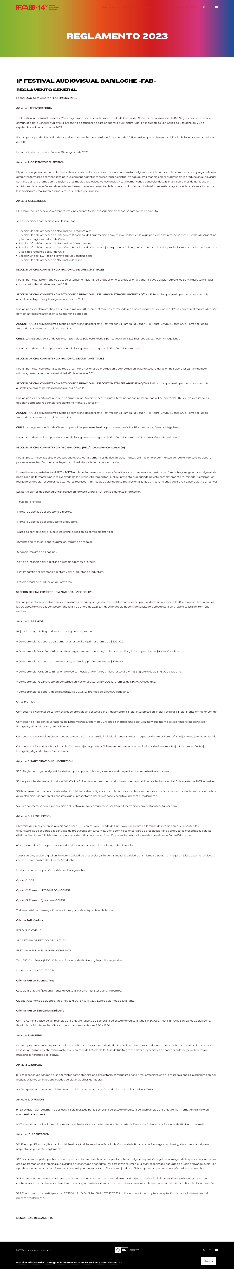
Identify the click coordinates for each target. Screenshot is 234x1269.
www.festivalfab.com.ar (155, 771)
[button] (69, 1262)
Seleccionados (111, 7)
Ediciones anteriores (155, 7)
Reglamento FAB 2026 (184, 7)
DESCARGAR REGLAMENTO (34, 1217)
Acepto (208, 1261)
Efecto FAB (132, 7)
